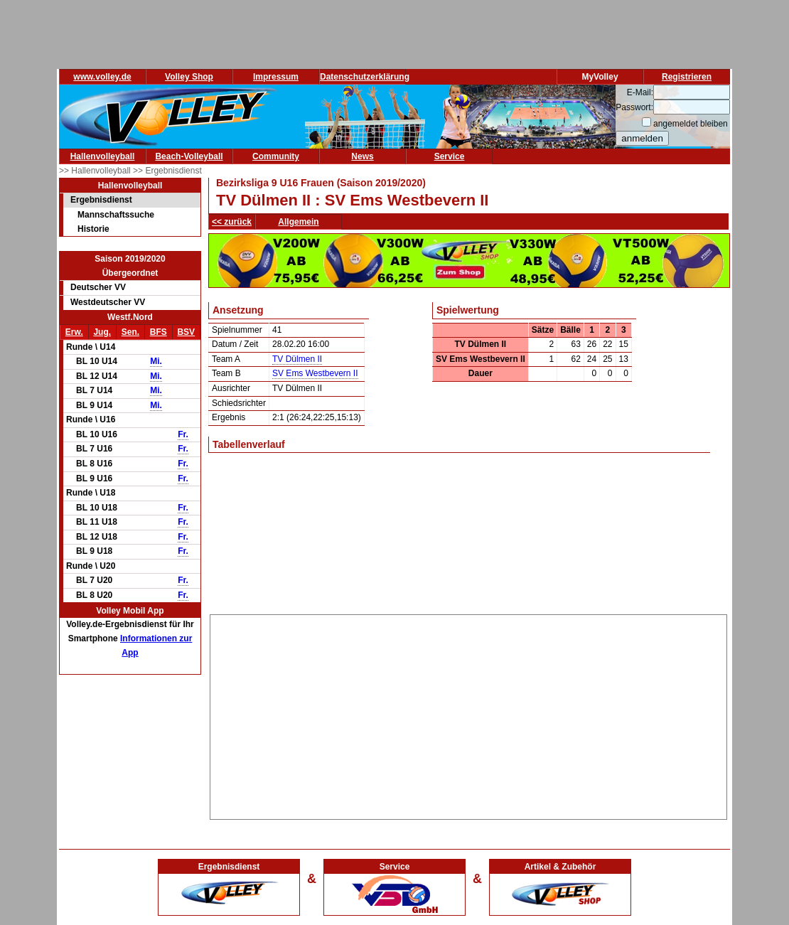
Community (275, 156)
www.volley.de (102, 77)
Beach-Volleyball (188, 156)
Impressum (276, 77)
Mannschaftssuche (115, 215)
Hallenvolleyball (102, 156)
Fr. (183, 434)
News (362, 156)
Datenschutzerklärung (364, 77)
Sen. (130, 332)
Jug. (102, 332)
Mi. (156, 361)
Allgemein (298, 222)
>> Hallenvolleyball (96, 171)
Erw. (74, 332)
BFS (158, 332)
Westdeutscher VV (107, 302)
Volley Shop (189, 77)
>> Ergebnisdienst (167, 171)
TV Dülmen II (297, 359)
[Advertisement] (468, 714)
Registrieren (687, 77)
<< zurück (232, 222)
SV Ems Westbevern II (315, 373)
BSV (186, 332)
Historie (93, 229)
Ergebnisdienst (101, 200)
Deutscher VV (98, 287)
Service (449, 156)
